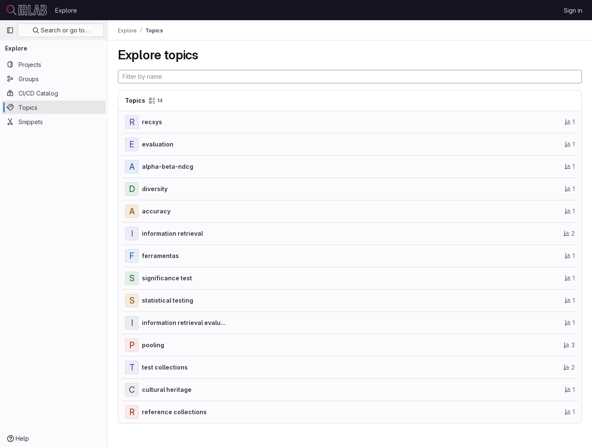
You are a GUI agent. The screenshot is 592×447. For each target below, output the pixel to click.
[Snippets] (54, 121)
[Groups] (54, 78)
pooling (153, 345)
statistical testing (167, 300)
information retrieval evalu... (184, 322)
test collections (165, 367)
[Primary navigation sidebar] (10, 30)
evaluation (157, 144)
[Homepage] (26, 10)
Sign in (573, 10)
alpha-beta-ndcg (167, 166)
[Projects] (54, 64)
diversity (155, 188)
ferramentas (160, 255)
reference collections (174, 411)
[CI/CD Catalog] (54, 93)
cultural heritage (167, 389)
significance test (167, 278)
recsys (152, 121)
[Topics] (54, 107)
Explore (66, 10)
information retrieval (172, 233)
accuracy (156, 211)
